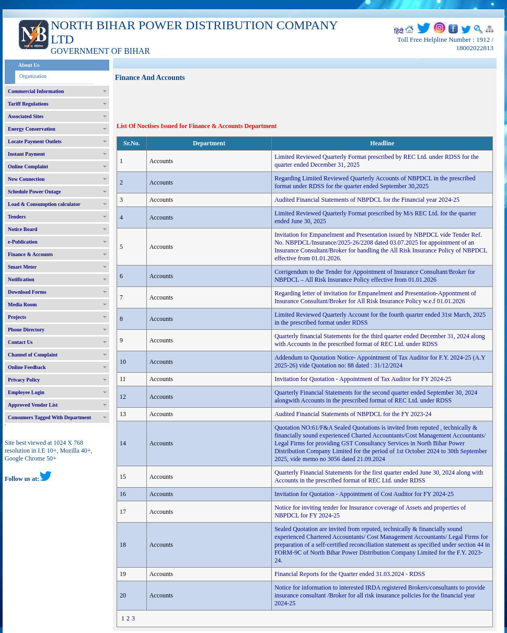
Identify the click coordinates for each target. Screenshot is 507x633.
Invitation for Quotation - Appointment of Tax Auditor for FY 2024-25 (362, 379)
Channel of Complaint (32, 355)
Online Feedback (27, 367)
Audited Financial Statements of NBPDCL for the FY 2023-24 (352, 414)
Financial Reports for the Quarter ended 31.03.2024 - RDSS (349, 574)
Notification (21, 279)
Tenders (17, 217)
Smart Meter (22, 267)
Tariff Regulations (28, 104)
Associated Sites (25, 116)
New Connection (26, 179)
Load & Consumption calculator (44, 204)
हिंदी (399, 31)
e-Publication (23, 242)
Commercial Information (36, 91)
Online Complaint (28, 166)
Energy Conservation (31, 129)
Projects (17, 317)
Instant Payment (26, 154)
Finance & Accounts (30, 254)
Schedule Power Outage (34, 191)
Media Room (22, 304)
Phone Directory (26, 329)
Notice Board (22, 229)
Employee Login (26, 392)
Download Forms (27, 292)
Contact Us (20, 342)
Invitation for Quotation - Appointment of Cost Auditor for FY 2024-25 (364, 494)
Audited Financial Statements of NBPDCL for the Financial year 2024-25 (366, 199)
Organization (33, 76)
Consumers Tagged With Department (49, 417)
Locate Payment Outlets (35, 141)
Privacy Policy (24, 380)
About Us (28, 65)
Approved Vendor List (32, 405)
